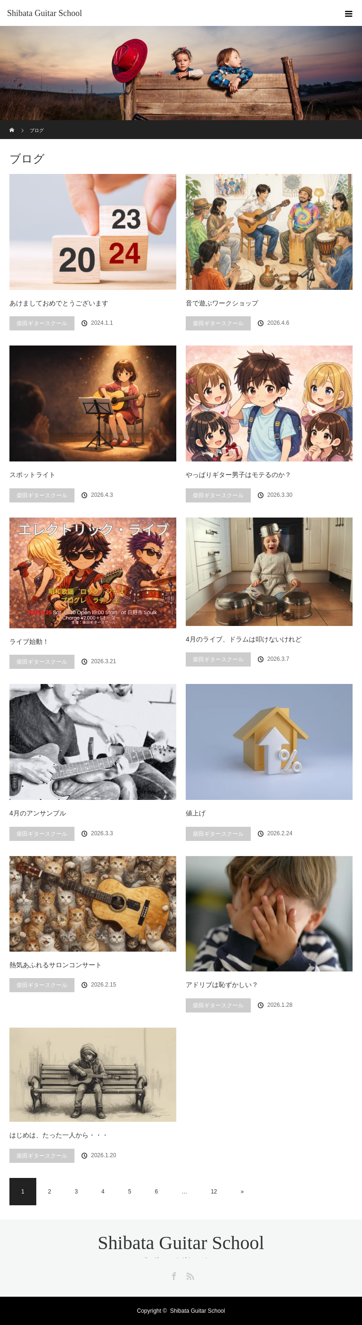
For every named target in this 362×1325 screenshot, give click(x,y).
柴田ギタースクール (41, 323)
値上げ (196, 813)
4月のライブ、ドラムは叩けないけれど (244, 639)
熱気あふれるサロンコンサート (55, 965)
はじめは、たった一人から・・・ (58, 1135)
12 (214, 1191)
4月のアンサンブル (37, 813)
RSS (189, 1274)
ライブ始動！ (29, 641)
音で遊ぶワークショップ (222, 303)
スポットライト (32, 474)
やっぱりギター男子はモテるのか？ (238, 474)
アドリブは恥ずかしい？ (222, 984)
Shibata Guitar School (44, 13)
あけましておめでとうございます (58, 303)
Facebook (173, 1274)
